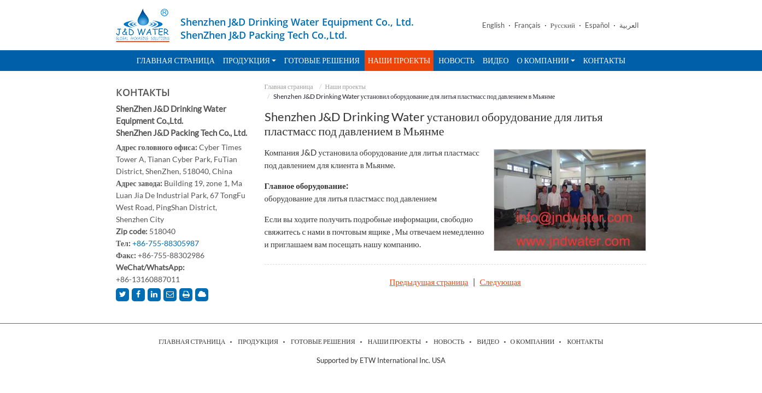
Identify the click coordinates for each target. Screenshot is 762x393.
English (493, 25)
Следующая (500, 282)
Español (597, 25)
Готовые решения (322, 60)
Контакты (604, 60)
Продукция (258, 342)
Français (527, 25)
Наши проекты (399, 60)
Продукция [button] (249, 60)
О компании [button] (546, 60)
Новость (456, 60)
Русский (563, 25)
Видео (496, 60)
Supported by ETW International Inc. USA (381, 360)
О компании (532, 342)
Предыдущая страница (429, 282)
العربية (629, 25)
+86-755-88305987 (165, 243)
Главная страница (176, 60)
